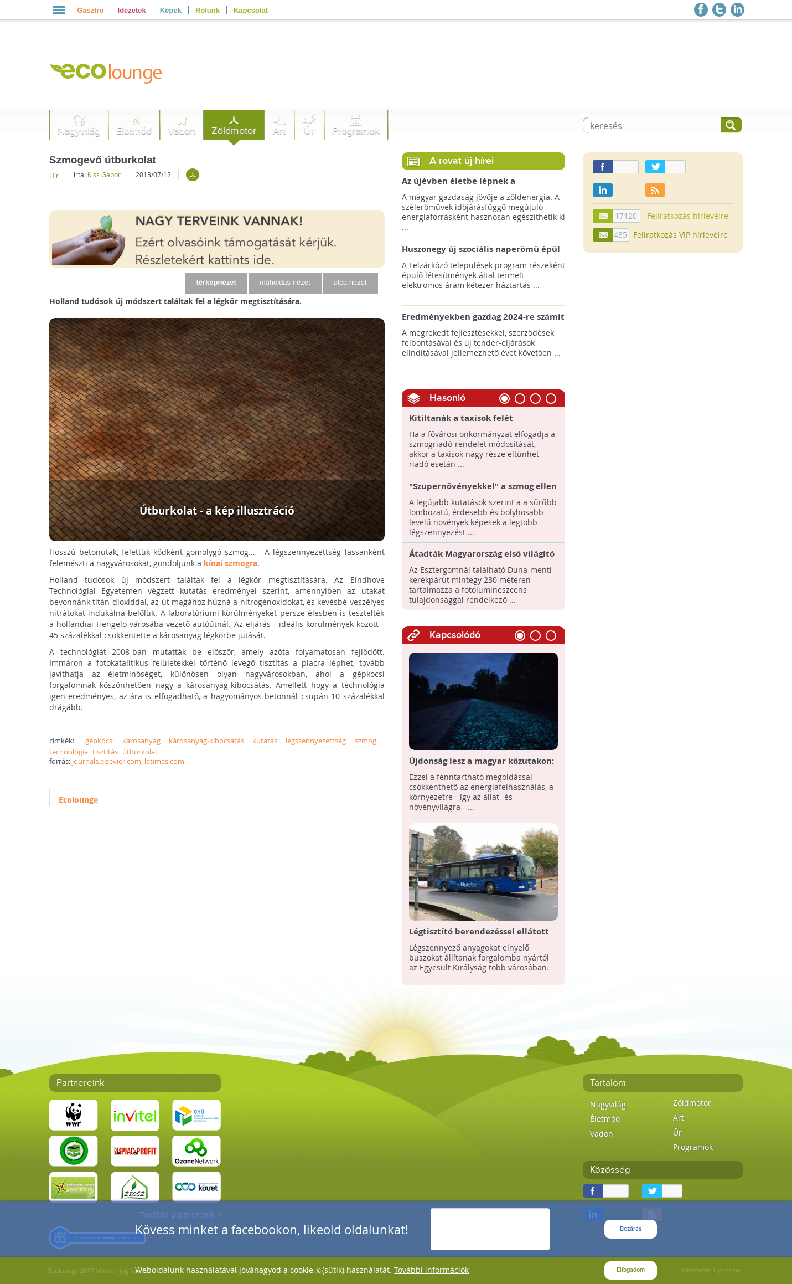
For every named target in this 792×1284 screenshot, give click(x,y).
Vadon (181, 131)
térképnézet (216, 282)
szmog (365, 741)
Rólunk (207, 10)
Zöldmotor (233, 131)
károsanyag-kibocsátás (206, 741)
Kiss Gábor (104, 174)
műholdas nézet (285, 282)
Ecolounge (78, 799)
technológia (68, 752)
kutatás (264, 741)
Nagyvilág (79, 131)
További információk (431, 1270)
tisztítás (105, 752)
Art (279, 131)
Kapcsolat (251, 10)
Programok (356, 131)
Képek (171, 10)
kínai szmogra (230, 563)
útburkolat (140, 752)
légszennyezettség (316, 741)
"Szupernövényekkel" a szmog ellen (483, 486)
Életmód (134, 131)
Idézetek (132, 10)
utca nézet (350, 282)
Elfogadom (631, 1269)
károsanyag (141, 741)
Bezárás (630, 1228)
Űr (309, 131)
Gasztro (90, 10)
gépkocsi (99, 741)
